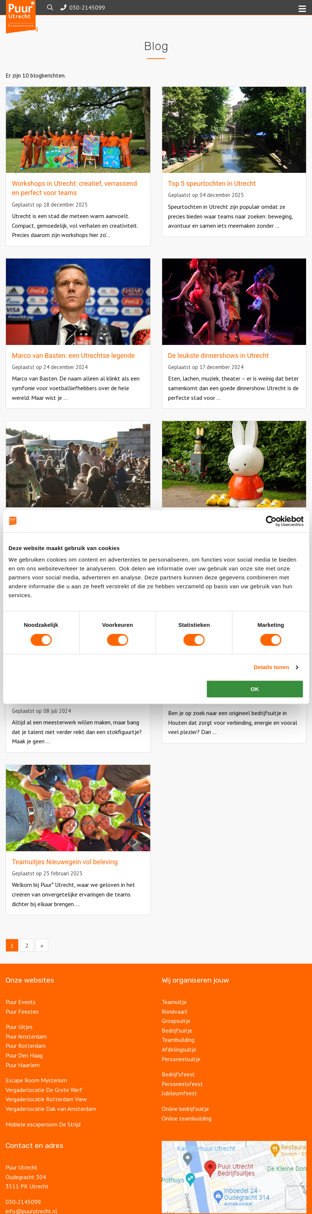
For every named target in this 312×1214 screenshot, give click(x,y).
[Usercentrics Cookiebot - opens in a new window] (271, 521)
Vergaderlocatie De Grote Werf (44, 1101)
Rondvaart (175, 1023)
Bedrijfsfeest (178, 1086)
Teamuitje (174, 1013)
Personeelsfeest (182, 1095)
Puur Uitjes (19, 1038)
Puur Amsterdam (26, 1048)
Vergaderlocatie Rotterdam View (46, 1111)
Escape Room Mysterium (36, 1092)
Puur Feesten (22, 1023)
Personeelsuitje (181, 1071)
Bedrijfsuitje (177, 1042)
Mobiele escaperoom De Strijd (43, 1136)
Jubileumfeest (179, 1105)
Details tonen (271, 667)
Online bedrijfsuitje (185, 1120)
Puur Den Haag (24, 1067)
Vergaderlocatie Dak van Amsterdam (51, 1120)
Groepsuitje (176, 1032)
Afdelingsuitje (179, 1061)
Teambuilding (178, 1051)
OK (255, 689)
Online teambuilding (186, 1130)
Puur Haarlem (23, 1076)
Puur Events (21, 1013)
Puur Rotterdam (26, 1057)
